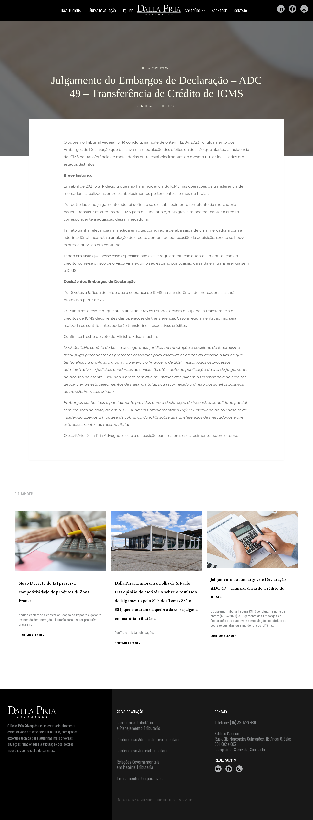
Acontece (219, 10)
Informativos (155, 68)
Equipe (128, 10)
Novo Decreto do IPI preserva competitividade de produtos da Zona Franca (54, 591)
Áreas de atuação (102, 10)
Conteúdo (195, 10)
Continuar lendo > (31, 635)
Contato (240, 10)
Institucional (71, 10)
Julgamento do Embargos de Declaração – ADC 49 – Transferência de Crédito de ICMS (250, 588)
